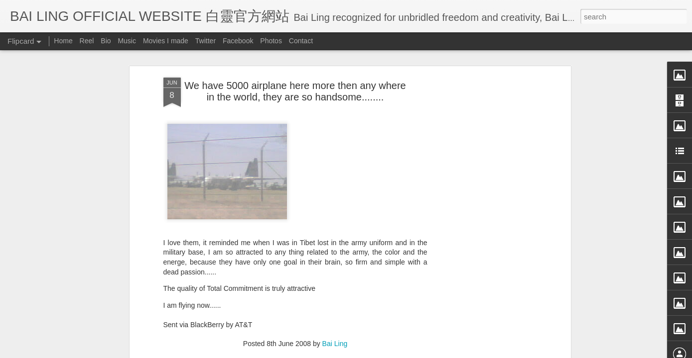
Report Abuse (436, 352)
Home (63, 41)
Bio (106, 41)
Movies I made (165, 41)
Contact (301, 41)
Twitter (205, 41)
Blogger (408, 352)
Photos (271, 41)
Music (127, 41)
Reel (87, 41)
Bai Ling (335, 254)
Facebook (238, 41)
